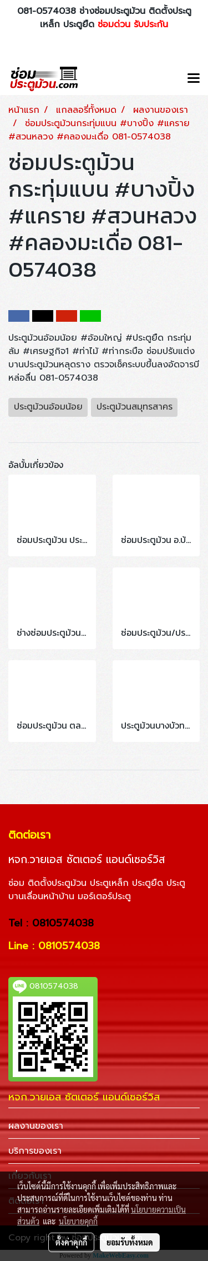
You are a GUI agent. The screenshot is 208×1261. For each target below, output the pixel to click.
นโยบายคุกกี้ (78, 1221)
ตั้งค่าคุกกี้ (71, 1242)
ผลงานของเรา (35, 1126)
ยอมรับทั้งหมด (129, 1242)
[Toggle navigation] (193, 79)
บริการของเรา (35, 1151)
